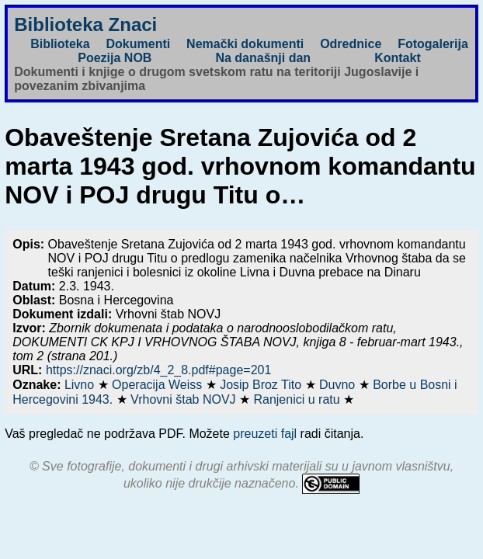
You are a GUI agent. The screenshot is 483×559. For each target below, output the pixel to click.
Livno (81, 384)
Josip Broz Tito (262, 384)
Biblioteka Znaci (85, 24)
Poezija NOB (114, 57)
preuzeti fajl (265, 433)
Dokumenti (138, 43)
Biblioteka (59, 43)
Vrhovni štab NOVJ (184, 399)
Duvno (339, 384)
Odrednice (350, 43)
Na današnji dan (263, 57)
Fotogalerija (433, 43)
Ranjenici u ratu (298, 399)
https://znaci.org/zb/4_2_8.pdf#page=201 (158, 370)
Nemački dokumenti (245, 43)
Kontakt (397, 57)
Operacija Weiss (159, 384)
